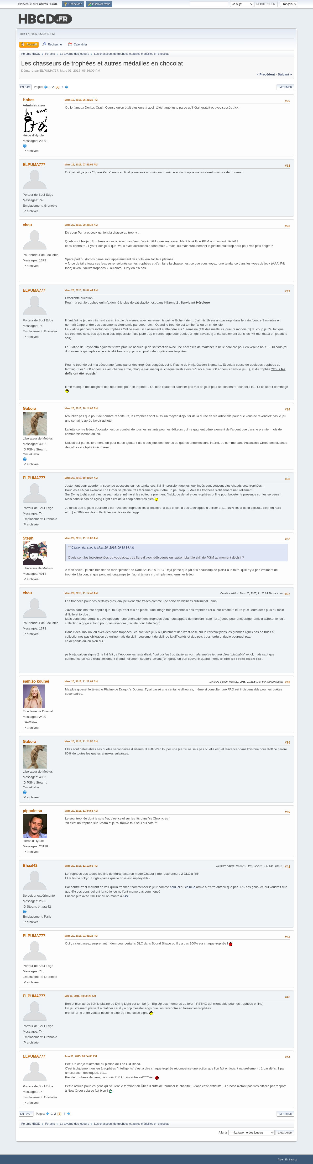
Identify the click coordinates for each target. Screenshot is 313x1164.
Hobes (29, 99)
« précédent (266, 74)
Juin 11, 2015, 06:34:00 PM (81, 1055)
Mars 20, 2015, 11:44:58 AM (81, 810)
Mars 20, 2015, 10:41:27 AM (81, 477)
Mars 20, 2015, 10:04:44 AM (81, 289)
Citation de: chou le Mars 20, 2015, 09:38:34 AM (103, 547)
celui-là (190, 886)
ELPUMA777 (34, 164)
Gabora (29, 408)
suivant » (285, 74)
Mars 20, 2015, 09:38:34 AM (81, 224)
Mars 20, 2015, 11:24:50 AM (81, 740)
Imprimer (285, 86)
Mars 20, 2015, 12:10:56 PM (81, 865)
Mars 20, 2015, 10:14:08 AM (81, 407)
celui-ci (175, 886)
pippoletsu (32, 811)
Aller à (223, 1132)
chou (27, 224)
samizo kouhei (36, 681)
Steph (28, 538)
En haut (26, 1113)
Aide (280, 1159)
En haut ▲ (291, 1159)
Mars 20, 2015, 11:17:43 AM (81, 592)
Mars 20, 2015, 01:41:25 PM (81, 935)
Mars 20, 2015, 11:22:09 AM (81, 680)
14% (126, 895)
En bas (25, 86)
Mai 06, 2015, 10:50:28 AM (80, 995)
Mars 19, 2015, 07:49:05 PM (81, 164)
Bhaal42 (30, 865)
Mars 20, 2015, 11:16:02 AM (81, 537)
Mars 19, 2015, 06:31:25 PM (81, 99)
